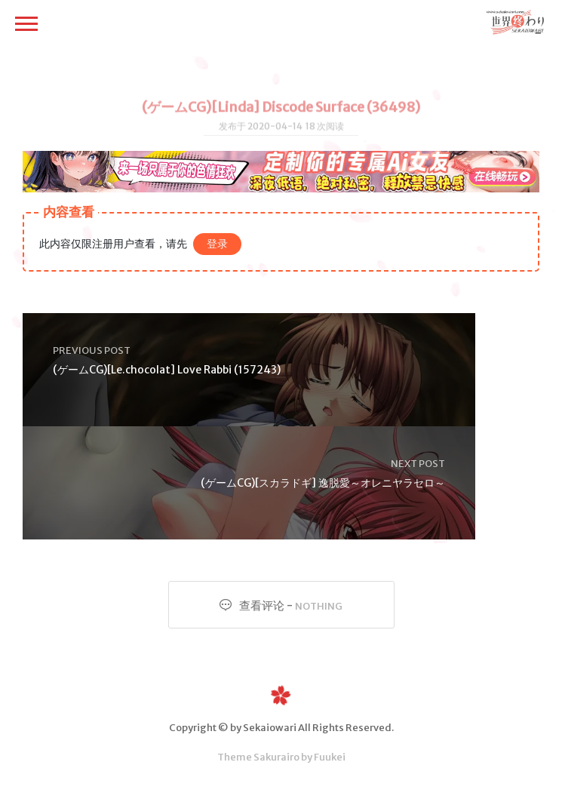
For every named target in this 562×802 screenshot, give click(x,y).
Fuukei (329, 757)
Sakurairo (276, 757)
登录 (217, 243)
